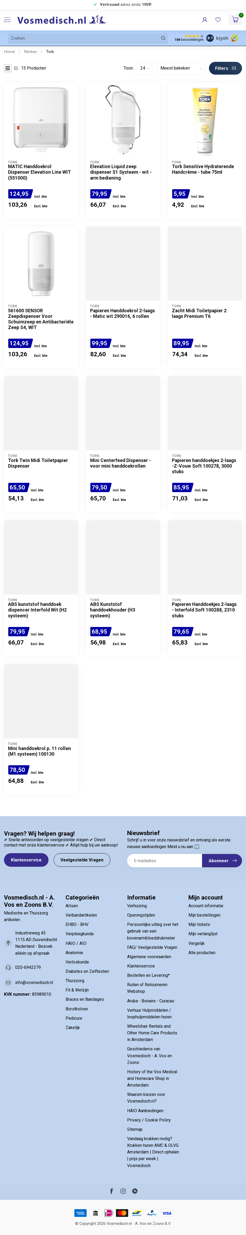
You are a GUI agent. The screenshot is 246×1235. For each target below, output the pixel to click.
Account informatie (205, 905)
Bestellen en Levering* (148, 975)
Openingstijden (141, 915)
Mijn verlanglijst (202, 933)
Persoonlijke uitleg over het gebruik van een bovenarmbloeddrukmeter (152, 931)
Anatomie (74, 952)
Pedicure (74, 1018)
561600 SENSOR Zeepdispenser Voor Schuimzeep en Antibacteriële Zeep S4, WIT (41, 319)
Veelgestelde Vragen (82, 860)
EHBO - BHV (77, 924)
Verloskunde (77, 962)
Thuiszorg (75, 980)
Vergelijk (196, 943)
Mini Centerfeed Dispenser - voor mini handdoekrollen (120, 463)
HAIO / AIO (76, 943)
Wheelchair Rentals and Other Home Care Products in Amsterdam (152, 1033)
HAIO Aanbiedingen (145, 1110)
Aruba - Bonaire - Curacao (150, 1000)
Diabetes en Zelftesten (87, 971)
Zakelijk (73, 1027)
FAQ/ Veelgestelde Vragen (152, 947)
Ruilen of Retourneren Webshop (147, 988)
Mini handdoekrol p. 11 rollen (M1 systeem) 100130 (39, 751)
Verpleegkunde (80, 933)
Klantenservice (26, 860)
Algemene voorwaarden (149, 956)
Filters (225, 68)
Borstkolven (77, 1008)
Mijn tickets (199, 924)
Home (9, 51)
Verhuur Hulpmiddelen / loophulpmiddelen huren (149, 1013)
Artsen (72, 905)
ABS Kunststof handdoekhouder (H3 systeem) (112, 610)
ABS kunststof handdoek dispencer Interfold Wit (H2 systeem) (37, 610)
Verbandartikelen (81, 915)
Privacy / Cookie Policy (149, 1120)
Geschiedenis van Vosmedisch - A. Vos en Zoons (149, 1055)
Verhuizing (137, 905)
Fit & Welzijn (77, 990)
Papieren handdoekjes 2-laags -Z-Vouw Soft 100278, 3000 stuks (204, 466)
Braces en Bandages (85, 999)
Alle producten (201, 952)
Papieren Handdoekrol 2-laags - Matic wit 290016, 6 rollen (122, 313)
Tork (50, 51)
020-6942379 (28, 967)
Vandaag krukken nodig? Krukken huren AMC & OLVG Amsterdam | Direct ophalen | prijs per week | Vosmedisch (153, 1152)
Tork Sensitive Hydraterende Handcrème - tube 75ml (203, 169)
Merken (30, 51)
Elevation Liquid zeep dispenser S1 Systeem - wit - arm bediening (121, 172)
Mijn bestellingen (204, 915)
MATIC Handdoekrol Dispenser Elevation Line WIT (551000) (39, 172)
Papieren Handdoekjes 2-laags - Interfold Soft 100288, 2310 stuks (204, 610)
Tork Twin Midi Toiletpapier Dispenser (38, 463)
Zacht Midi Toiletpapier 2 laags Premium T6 (199, 313)
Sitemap (135, 1129)
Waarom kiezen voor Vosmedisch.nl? (146, 1098)
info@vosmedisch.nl (34, 982)
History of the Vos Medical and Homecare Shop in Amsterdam (152, 1078)
